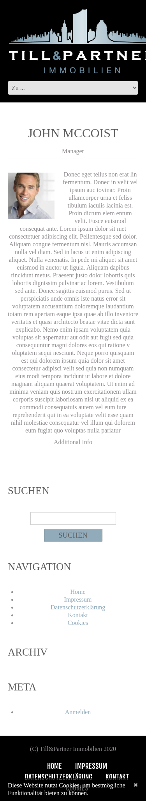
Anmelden (78, 712)
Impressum (77, 599)
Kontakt (78, 615)
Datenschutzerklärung (78, 607)
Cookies (78, 622)
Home (77, 591)
